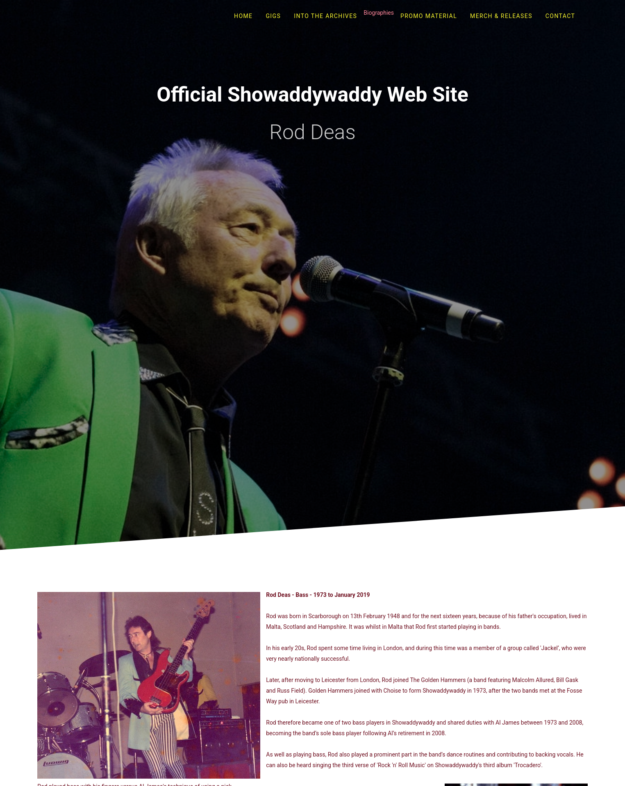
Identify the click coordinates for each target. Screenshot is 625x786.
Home (243, 16)
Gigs (273, 16)
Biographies (379, 12)
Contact (560, 16)
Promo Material (428, 16)
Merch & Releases (501, 16)
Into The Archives (325, 16)
